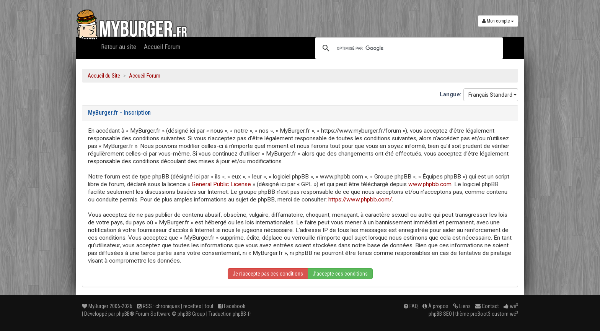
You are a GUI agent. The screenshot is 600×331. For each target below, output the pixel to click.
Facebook (231, 306)
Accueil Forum (162, 46)
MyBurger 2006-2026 (107, 306)
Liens (462, 306)
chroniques (167, 306)
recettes (192, 306)
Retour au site (118, 46)
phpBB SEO (440, 314)
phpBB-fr (242, 314)
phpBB (123, 314)
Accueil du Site (104, 76)
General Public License (221, 184)
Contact (487, 306)
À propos (435, 306)
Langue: (450, 94)
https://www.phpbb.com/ (360, 199)
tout (209, 306)
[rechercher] (408, 48)
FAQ (411, 306)
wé (511, 306)
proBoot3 (480, 314)
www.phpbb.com (430, 184)
